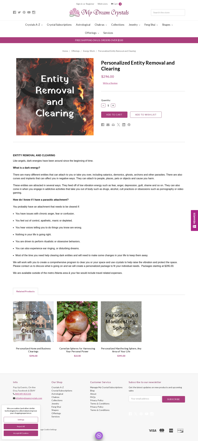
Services (108, 32)
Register (90, 3)
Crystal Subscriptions (59, 24)
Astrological (83, 24)
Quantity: (106, 100)
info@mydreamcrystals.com (29, 398)
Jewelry (134, 24)
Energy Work (89, 51)
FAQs (93, 397)
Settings (21, 419)
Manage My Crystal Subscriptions (106, 387)
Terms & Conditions (100, 403)
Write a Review (110, 83)
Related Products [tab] (25, 291)
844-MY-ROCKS (23, 393)
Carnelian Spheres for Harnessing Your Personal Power (77, 350)
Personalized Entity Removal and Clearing (117, 51)
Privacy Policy (96, 400)
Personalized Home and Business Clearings (33, 350)
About (93, 393)
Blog (92, 390)
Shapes (167, 24)
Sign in (79, 3)
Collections (117, 24)
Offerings (92, 32)
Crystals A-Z (34, 24)
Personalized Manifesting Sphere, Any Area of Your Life (121, 350)
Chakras (101, 24)
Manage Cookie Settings (47, 429)
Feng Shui (151, 24)
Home (65, 51)
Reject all (21, 426)
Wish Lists (103, 3)
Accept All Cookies (21, 433)
